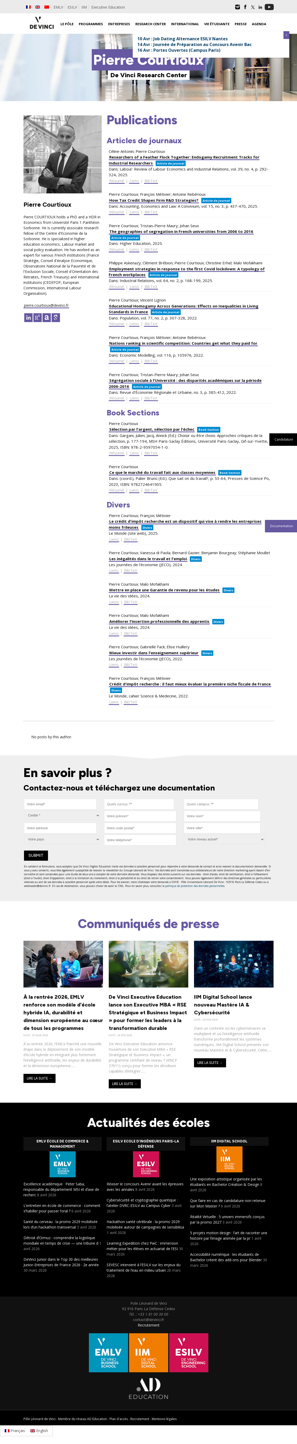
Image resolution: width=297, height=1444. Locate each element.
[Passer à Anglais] (37, 7)
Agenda (259, 24)
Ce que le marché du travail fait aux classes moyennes (162, 472)
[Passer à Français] (15, 1430)
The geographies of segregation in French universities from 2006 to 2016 (181, 231)
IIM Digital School (229, 1141)
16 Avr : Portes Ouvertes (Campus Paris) (178, 50)
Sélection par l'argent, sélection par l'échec (151, 429)
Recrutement (149, 1325)
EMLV (58, 7)
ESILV (72, 7)
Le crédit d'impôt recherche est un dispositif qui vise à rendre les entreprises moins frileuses (185, 524)
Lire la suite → (39, 1078)
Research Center (150, 24)
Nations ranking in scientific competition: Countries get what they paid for (183, 343)
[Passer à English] (39, 1430)
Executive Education (108, 7)
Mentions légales (164, 1419)
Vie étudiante (216, 24)
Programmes (91, 24)
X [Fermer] (286, 35)
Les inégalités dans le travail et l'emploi (148, 558)
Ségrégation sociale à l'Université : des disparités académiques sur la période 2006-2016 (185, 383)
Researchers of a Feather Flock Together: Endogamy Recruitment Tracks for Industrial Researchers (184, 160)
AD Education (97, 1419)
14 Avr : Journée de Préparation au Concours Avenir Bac (194, 44)
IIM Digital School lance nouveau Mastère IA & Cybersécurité (223, 1005)
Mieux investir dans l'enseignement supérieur (153, 652)
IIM (84, 7)
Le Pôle (67, 24)
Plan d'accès (119, 1419)
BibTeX (150, 180)
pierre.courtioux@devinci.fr (46, 305)
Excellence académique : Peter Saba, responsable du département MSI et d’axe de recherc (61, 1189)
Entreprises (119, 24)
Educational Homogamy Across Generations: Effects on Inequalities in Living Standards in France (183, 309)
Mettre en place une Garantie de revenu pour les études (164, 589)
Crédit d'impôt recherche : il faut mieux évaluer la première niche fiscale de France (190, 684)
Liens (134, 180)
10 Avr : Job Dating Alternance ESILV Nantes (182, 39)
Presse (241, 24)
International (185, 24)
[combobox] (139, 804)
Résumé (116, 180)
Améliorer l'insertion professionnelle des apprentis (159, 621)
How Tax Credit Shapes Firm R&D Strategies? (153, 200)
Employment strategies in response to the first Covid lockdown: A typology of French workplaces (187, 271)
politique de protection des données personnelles (195, 886)
